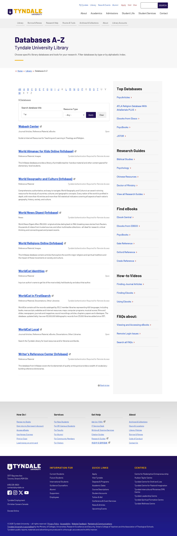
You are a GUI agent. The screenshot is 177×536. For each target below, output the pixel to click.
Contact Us (133, 443)
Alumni (115, 5)
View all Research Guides (131, 194)
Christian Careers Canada (17, 504)
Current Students (57, 474)
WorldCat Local (28, 329)
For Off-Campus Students (64, 426)
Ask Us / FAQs (97, 422)
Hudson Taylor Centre (143, 477)
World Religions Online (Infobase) (40, 243)
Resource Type (71, 109)
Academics (96, 13)
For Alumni (58, 434)
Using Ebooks (125, 301)
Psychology (124, 167)
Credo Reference (127, 260)
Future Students (56, 477)
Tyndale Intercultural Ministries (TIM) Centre (150, 490)
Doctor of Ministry (127, 185)
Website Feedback (79, 523)
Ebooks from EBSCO (128, 225)
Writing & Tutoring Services (103, 430)
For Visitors (58, 443)
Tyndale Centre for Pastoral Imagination (151, 485)
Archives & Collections (89, 23)
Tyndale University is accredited (20, 526)
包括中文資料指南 (99, 443)
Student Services (147, 13)
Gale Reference (126, 243)
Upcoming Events (99, 508)
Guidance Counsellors (59, 485)
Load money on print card (27, 443)
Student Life (128, 13)
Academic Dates (98, 485)
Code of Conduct (136, 438)
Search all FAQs (126, 342)
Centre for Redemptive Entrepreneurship (152, 474)
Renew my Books (24, 422)
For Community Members (64, 438)
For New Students (61, 422)
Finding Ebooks (126, 292)
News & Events (104, 5)
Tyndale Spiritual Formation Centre (149, 500)
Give (135, 5)
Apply (123, 5)
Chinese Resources (128, 176)
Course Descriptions (100, 489)
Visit (129, 5)
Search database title (31, 107)
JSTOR (121, 135)
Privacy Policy (53, 523)
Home (20, 71)
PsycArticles (124, 97)
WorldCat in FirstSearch (34, 295)
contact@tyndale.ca (15, 487)
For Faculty (58, 430)
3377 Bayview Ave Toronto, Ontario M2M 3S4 (17, 477)
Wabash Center (28, 126)
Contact (164, 13)
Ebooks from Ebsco (128, 118)
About (84, 13)
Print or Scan (22, 438)
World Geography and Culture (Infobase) (45, 179)
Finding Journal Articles (130, 284)
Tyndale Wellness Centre (145, 503)
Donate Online (13, 511)
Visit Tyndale (97, 477)
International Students (59, 481)
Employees (54, 497)
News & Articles (98, 505)
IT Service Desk (98, 426)
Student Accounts (99, 493)
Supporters (54, 493)
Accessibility (65, 523)
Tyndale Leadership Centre (146, 496)
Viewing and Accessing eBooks (134, 324)
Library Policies (135, 430)
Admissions (112, 13)
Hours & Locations (136, 426)
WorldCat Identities (31, 271)
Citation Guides (98, 434)
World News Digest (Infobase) (38, 212)
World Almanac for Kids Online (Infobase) (46, 151)
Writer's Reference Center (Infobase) (43, 354)
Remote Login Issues (129, 333)
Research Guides (98, 438)
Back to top (104, 385)
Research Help (52, 23)
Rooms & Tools (69, 23)
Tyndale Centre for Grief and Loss (148, 481)
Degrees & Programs (100, 481)
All (19, 89)
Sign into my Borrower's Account (30, 426)
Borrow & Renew (35, 23)
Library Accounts (119, 23)
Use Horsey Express (25, 434)
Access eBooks (23, 430)
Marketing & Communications (100, 523)
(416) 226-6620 (13, 485)
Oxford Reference (127, 252)
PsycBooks (124, 127)
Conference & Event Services (104, 501)
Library (93, 5)
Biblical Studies (126, 159)
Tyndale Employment (16, 500)
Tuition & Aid (97, 497)
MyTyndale (83, 5)
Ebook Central (125, 217)
